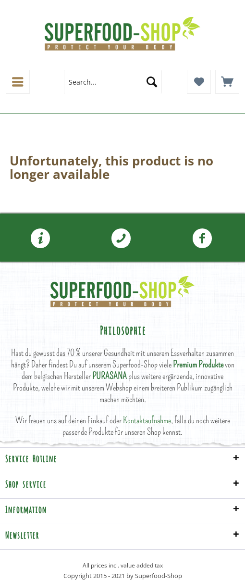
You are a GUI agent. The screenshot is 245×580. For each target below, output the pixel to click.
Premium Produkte (198, 364)
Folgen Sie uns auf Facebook (202, 238)
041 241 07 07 (121, 238)
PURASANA (109, 375)
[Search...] (113, 82)
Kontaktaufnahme (147, 420)
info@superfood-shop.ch (40, 238)
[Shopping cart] (227, 82)
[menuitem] (18, 82)
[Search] (152, 82)
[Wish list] (199, 82)
